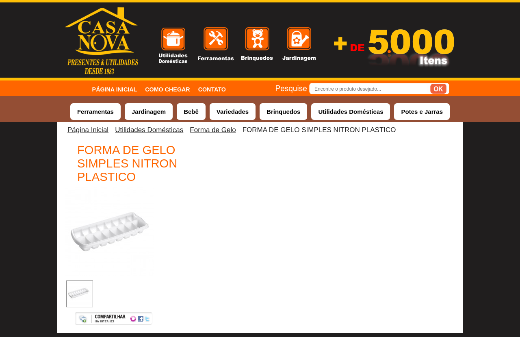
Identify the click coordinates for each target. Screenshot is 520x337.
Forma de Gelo (213, 130)
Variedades (233, 111)
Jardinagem (149, 111)
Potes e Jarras (422, 111)
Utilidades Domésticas (350, 111)
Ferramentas (95, 111)
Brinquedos (283, 111)
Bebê (191, 111)
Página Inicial (87, 130)
